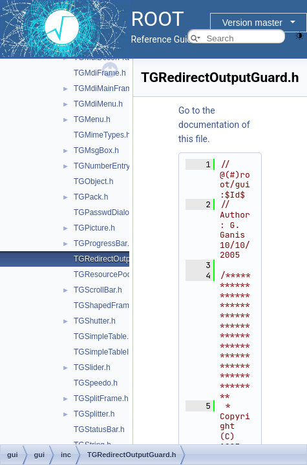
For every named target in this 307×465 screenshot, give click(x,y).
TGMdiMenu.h (98, 103)
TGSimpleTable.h (103, 336)
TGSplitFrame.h (101, 398)
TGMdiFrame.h (100, 73)
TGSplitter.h (94, 413)
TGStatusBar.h (99, 429)
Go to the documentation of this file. (214, 124)
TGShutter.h (95, 321)
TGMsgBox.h (96, 150)
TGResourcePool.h (107, 274)
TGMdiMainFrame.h (108, 88)
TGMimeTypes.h (102, 135)
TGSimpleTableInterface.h (119, 351)
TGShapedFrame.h (107, 305)
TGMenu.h (92, 119)
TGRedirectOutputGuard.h (119, 259)
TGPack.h (91, 197)
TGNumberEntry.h (105, 165)
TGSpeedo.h (96, 383)
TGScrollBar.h (98, 289)
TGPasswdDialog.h (107, 212)
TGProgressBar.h (104, 243)
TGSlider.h (92, 367)
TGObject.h (93, 181)
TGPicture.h (94, 227)
